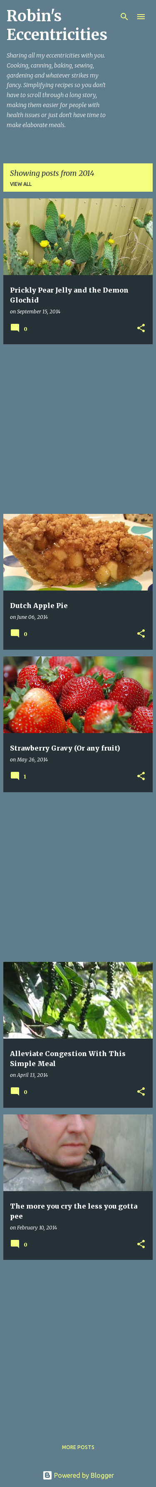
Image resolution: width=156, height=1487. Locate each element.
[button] (141, 328)
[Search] (124, 17)
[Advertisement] (78, 429)
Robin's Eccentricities (57, 25)
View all (21, 184)
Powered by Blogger (78, 1475)
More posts (78, 1447)
